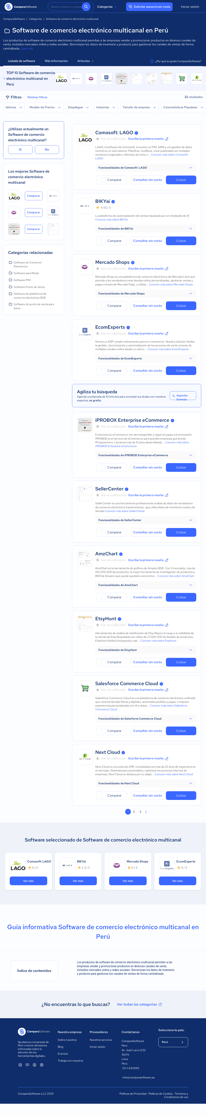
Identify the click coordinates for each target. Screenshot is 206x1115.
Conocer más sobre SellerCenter (125, 511)
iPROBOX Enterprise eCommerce (132, 420)
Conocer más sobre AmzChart (175, 576)
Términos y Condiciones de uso (176, 1095)
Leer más (27, 48)
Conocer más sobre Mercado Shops (171, 284)
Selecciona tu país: (171, 1030)
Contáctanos (131, 1032)
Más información (56, 61)
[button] (145, 168)
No (47, 149)
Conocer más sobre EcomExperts (168, 349)
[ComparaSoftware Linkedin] (20, 1064)
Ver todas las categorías (140, 1004)
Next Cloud (107, 752)
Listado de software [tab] (21, 61)
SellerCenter (109, 489)
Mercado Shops (112, 262)
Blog (60, 1047)
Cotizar (181, 180)
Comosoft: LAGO (114, 132)
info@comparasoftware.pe (136, 1077)
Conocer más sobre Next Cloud (174, 774)
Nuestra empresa (70, 1032)
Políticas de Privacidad (132, 1093)
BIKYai (102, 201)
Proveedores (99, 1032)
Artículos (85, 61)
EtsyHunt (105, 618)
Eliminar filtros (37, 97)
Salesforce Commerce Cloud (126, 683)
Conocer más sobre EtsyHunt (158, 640)
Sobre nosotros (67, 1040)
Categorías (107, 6)
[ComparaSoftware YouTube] (27, 1064)
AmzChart (106, 554)
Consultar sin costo (147, 180)
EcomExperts (110, 327)
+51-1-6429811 (130, 1068)
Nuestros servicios (101, 1040)
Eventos (63, 1053)
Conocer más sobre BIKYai (111, 219)
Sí (20, 149)
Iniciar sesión (190, 7)
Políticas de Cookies (160, 1093)
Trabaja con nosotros (70, 1060)
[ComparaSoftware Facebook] (34, 1064)
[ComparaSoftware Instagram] (41, 1064)
